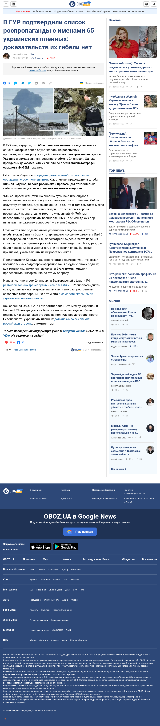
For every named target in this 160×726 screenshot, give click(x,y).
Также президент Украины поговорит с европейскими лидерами (129, 228)
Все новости (149, 559)
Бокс (65, 579)
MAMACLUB (57, 630)
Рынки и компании (39, 620)
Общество (128, 559)
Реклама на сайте (38, 498)
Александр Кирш (119, 438)
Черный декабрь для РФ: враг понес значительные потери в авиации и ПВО (126, 378)
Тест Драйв (35, 600)
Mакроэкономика (59, 620)
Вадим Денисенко (119, 347)
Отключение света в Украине (128, 11)
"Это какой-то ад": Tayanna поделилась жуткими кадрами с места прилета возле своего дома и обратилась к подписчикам (132, 67)
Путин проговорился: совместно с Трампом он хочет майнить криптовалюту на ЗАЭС (126, 451)
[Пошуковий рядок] (154, 4)
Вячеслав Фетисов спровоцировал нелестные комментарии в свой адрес (123, 153)
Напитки (45, 610)
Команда (65, 490)
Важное (115, 20)
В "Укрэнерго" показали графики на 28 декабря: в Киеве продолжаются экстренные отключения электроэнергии (132, 278)
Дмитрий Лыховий (119, 320)
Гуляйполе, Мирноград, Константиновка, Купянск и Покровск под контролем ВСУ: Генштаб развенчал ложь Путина (131, 248)
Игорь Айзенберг (119, 365)
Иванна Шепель (20, 54)
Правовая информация (103, 490)
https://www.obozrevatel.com (109, 654)
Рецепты (34, 610)
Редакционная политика (25, 350)
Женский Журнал (78, 640)
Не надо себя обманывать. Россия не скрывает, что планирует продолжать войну (123, 312)
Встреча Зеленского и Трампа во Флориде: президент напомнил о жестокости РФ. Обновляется (131, 217)
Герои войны (23, 11)
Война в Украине (42, 11)
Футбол (33, 579)
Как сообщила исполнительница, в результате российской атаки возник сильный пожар (128, 79)
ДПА (67, 590)
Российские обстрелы (98, 11)
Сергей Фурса (117, 459)
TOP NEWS (117, 171)
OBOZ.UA (144, 660)
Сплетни (43, 640)
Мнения (114, 301)
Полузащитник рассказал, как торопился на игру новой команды (125, 116)
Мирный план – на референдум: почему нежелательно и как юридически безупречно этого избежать (126, 429)
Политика (29, 559)
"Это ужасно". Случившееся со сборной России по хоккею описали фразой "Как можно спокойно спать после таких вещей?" (125, 139)
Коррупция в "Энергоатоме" (68, 11)
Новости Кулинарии (62, 610)
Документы (66, 498)
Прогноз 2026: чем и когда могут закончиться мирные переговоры (126, 338)
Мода (64, 640)
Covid (68, 630)
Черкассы (76, 569)
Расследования (92, 559)
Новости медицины (39, 630)
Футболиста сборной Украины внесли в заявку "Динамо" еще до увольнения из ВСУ (123, 102)
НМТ (82, 590)
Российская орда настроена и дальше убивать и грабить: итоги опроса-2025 (126, 404)
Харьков (41, 569)
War (32, 54)
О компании (36, 490)
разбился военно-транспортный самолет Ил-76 (37, 285)
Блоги (105, 559)
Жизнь (67, 559)
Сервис (74, 600)
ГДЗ (31, 590)
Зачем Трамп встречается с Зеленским (127, 358)
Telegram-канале (74, 331)
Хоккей (56, 579)
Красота (55, 640)
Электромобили (51, 600)
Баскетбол (45, 579)
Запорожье (53, 569)
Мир (45, 559)
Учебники (41, 590)
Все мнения (117, 469)
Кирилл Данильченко (121, 386)
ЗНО (75, 590)
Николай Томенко (119, 412)
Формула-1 (75, 579)
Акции (65, 600)
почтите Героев (37, 70)
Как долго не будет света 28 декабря (128, 286)
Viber (6, 335)
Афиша (33, 640)
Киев (32, 569)
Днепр (65, 569)
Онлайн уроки (56, 590)
